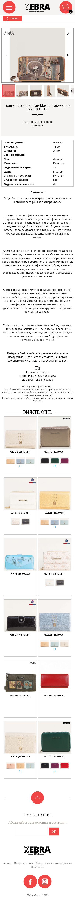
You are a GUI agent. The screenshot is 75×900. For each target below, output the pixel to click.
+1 (20, 466)
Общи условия (23, 863)
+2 (54, 466)
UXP (45, 895)
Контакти (37, 867)
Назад (12, 18)
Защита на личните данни (54, 863)
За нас (7, 863)
